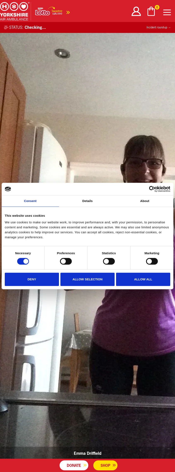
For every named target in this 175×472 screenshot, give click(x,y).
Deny (32, 279)
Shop (105, 465)
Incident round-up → (159, 27)
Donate (74, 465)
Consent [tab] (30, 201)
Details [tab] (87, 201)
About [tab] (144, 201)
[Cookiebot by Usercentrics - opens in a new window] (152, 189)
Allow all (143, 279)
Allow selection (87, 279)
